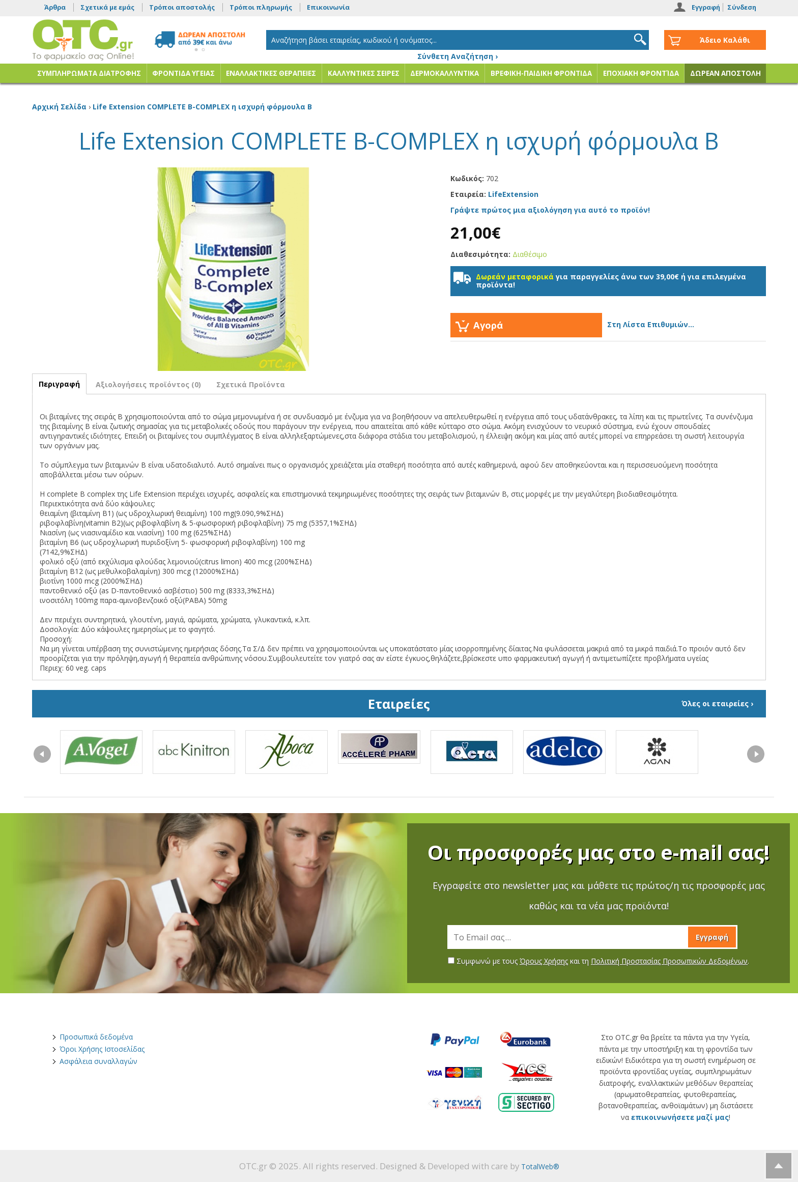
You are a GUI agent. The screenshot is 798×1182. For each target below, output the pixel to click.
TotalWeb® (540, 1166)
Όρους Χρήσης (544, 961)
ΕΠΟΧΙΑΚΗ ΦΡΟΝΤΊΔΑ (641, 73)
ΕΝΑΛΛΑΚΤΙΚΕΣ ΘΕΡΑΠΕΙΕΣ (271, 73)
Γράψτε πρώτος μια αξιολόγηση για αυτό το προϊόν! (550, 210)
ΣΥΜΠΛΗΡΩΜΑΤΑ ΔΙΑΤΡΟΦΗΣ (89, 73)
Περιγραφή (59, 384)
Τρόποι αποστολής (182, 7)
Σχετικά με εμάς (107, 7)
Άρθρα (55, 7)
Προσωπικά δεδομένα (96, 1037)
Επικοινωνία (328, 7)
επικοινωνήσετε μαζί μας (680, 1117)
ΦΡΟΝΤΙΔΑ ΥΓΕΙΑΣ (183, 73)
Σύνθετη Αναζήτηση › (457, 56)
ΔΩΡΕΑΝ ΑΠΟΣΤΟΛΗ (725, 73)
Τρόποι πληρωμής (261, 7)
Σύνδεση (741, 7)
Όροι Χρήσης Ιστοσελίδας (102, 1049)
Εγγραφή (706, 7)
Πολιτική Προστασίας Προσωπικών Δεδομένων (669, 961)
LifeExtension (513, 194)
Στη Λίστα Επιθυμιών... (650, 324)
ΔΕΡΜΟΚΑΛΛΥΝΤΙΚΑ (444, 73)
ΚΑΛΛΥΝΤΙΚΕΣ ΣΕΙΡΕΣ (364, 73)
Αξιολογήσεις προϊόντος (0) (148, 384)
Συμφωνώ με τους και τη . (598, 961)
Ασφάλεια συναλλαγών (98, 1061)
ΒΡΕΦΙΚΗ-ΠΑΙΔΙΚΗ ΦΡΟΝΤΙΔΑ (541, 73)
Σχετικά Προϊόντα (250, 384)
